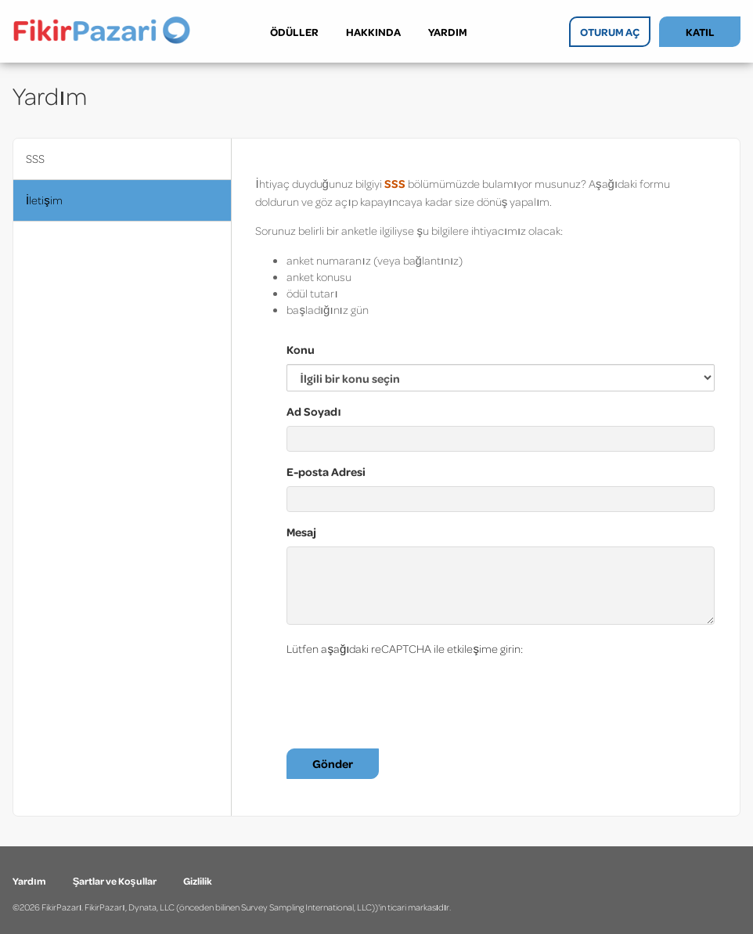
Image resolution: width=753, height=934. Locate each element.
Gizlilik (197, 881)
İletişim (44, 200)
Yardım (30, 881)
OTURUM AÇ (610, 31)
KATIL (700, 31)
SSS (35, 158)
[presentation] (405, 693)
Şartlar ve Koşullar (115, 881)
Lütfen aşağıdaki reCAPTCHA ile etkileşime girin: (404, 648)
